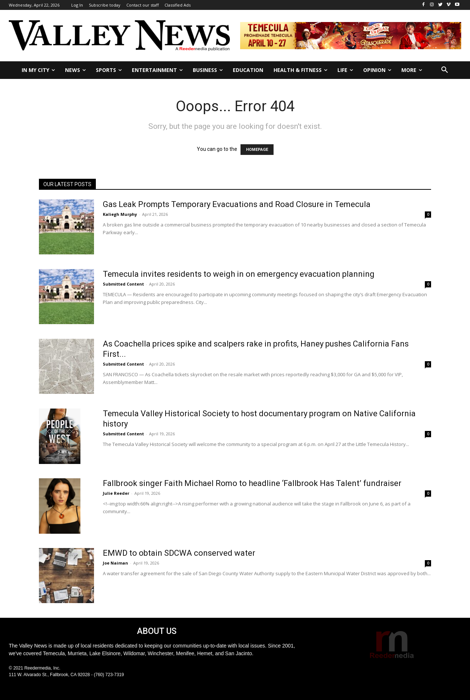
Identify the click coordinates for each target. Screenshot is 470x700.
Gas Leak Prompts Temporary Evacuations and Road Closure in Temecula (236, 204)
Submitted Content (123, 284)
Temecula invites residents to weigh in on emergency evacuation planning (239, 274)
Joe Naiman (115, 563)
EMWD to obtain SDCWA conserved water (179, 553)
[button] (444, 70)
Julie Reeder (116, 493)
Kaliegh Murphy (120, 214)
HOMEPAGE (257, 149)
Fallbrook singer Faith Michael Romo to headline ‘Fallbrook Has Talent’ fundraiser (252, 483)
